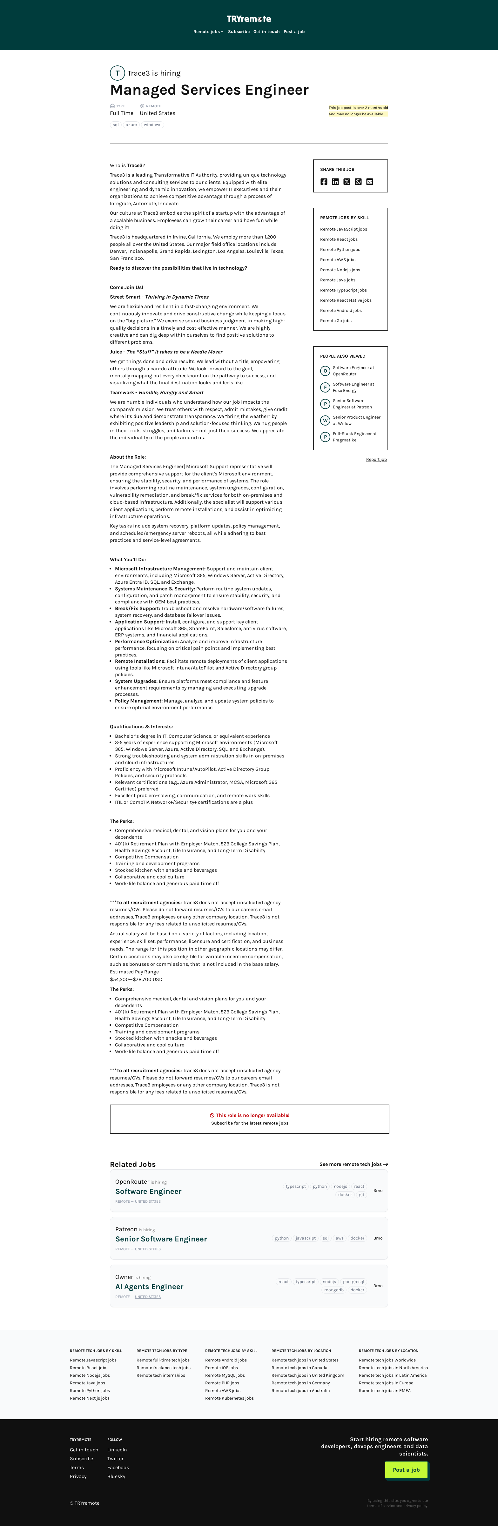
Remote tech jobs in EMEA (385, 1390)
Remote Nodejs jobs (340, 269)
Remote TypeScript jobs (343, 290)
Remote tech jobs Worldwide (387, 1360)
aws (340, 1238)
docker (345, 1194)
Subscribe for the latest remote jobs (249, 1123)
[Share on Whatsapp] (358, 181)
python (320, 1186)
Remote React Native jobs (346, 300)
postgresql (353, 1281)
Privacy (78, 1476)
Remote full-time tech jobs (163, 1360)
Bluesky (116, 1476)
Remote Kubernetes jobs (229, 1398)
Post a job (294, 31)
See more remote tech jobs (351, 1164)
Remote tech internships (161, 1375)
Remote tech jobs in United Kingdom (308, 1375)
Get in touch (266, 31)
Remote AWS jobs (337, 259)
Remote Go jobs (336, 320)
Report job (376, 459)
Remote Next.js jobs (90, 1398)
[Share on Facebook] (324, 181)
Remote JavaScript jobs (343, 229)
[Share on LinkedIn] (335, 181)
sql (116, 124)
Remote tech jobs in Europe (386, 1383)
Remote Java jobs (337, 280)
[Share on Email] (370, 181)
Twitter (115, 1458)
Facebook (118, 1467)
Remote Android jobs (341, 310)
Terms (77, 1467)
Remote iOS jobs (221, 1367)
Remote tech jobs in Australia (301, 1390)
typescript (296, 1186)
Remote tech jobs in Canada (299, 1367)
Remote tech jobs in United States (305, 1360)
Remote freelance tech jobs (164, 1367)
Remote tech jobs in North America (393, 1367)
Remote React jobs (339, 239)
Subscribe (239, 31)
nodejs (340, 1186)
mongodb (334, 1290)
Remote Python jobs (340, 249)
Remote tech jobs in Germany (301, 1383)
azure (131, 124)
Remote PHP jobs (222, 1383)
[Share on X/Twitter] (347, 181)
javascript (306, 1238)
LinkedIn (117, 1450)
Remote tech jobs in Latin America (393, 1375)
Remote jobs (208, 31)
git (361, 1194)
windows (152, 124)
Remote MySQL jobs (225, 1375)
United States (157, 113)
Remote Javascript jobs (93, 1360)
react (359, 1186)
